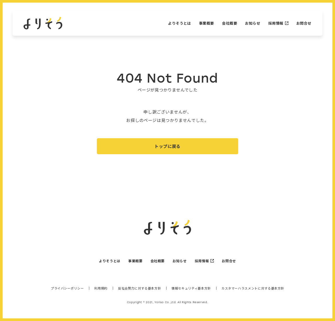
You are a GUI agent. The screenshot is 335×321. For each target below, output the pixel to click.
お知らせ (252, 23)
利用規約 (101, 290)
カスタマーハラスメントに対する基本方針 (252, 290)
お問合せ (303, 23)
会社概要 (229, 23)
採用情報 (278, 23)
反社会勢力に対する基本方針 (139, 290)
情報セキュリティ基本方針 (191, 290)
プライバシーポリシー (67, 290)
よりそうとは (179, 23)
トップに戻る (167, 148)
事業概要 (206, 23)
